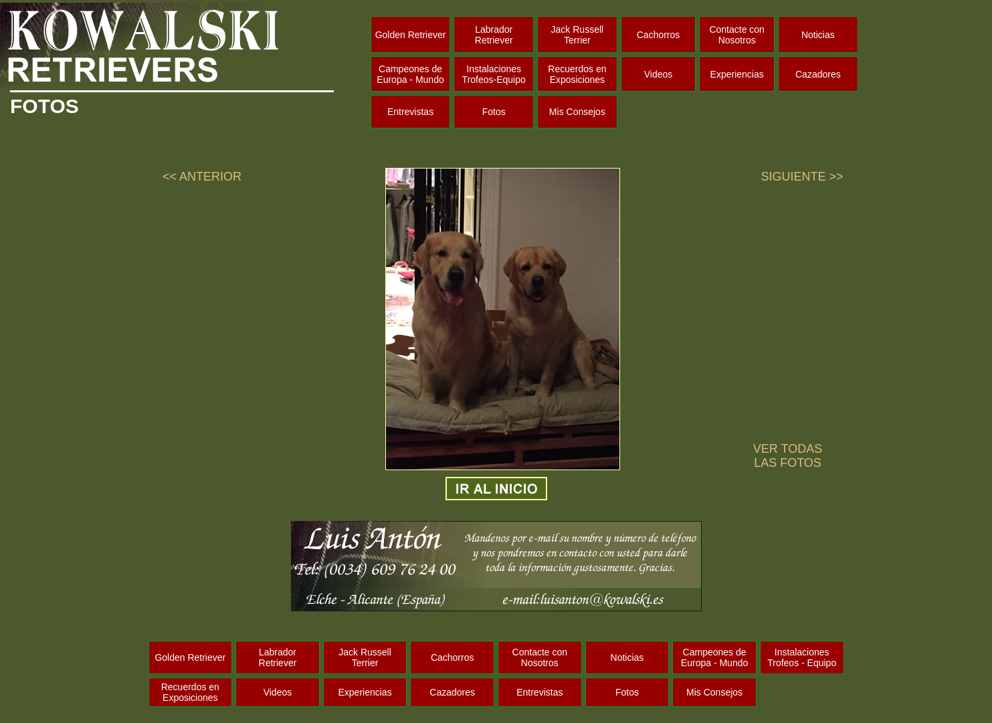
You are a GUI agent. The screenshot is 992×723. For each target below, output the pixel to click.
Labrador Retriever (494, 34)
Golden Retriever (410, 34)
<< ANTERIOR (202, 176)
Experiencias (737, 74)
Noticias (818, 34)
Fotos (494, 111)
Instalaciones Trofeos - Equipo (801, 657)
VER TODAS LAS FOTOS (787, 456)
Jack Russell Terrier (577, 34)
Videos (658, 74)
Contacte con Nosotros (737, 34)
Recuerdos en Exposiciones (577, 74)
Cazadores (818, 74)
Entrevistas (410, 111)
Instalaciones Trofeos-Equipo (494, 74)
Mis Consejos (577, 111)
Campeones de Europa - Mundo (410, 74)
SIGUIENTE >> (802, 176)
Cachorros (658, 34)
